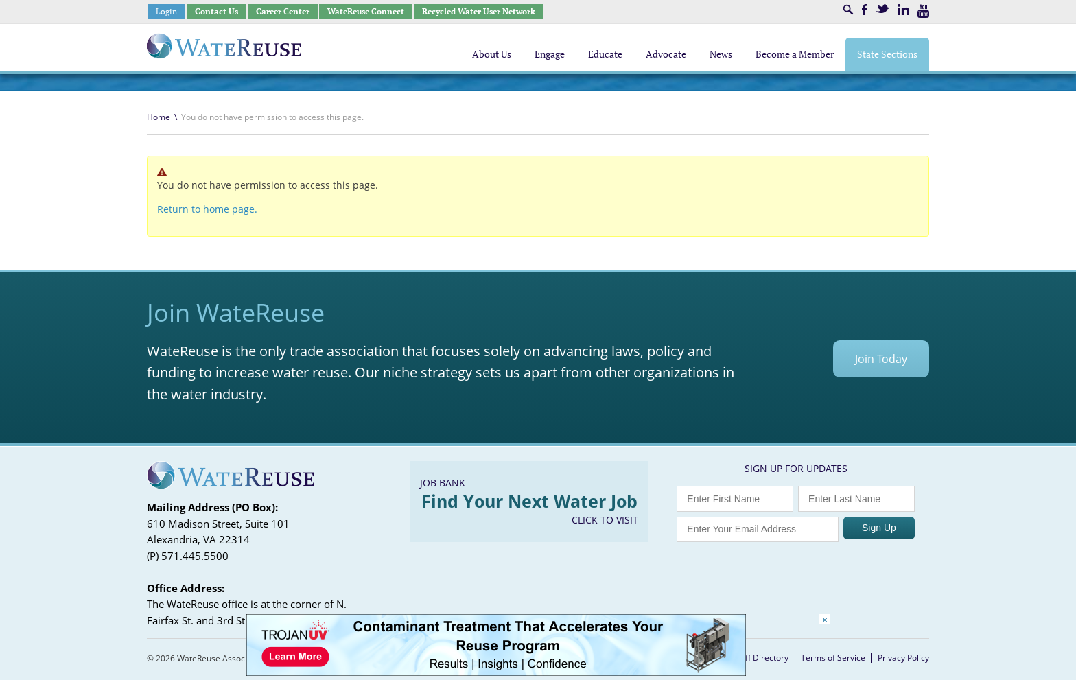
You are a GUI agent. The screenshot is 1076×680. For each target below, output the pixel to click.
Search (848, 9)
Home (158, 117)
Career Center (282, 11)
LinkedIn (903, 9)
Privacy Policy (903, 658)
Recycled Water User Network (478, 11)
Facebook (864, 9)
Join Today (881, 358)
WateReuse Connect (365, 11)
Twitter (882, 8)
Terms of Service (833, 658)
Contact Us (216, 11)
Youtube (923, 11)
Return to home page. (207, 208)
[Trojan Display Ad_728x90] (496, 672)
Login (166, 11)
